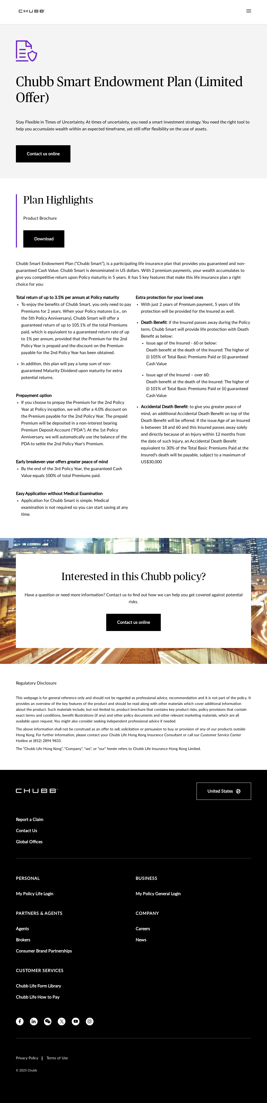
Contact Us (26, 831)
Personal (28, 878)
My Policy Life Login (34, 894)
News (141, 940)
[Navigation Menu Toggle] (248, 11)
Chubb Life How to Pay (37, 997)
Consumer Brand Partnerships (44, 951)
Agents (22, 929)
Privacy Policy (27, 1058)
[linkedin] (34, 1021)
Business (146, 878)
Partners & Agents (39, 913)
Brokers (23, 940)
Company (147, 913)
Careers (143, 929)
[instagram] (90, 1021)
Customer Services (40, 971)
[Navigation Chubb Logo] (32, 12)
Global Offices (29, 842)
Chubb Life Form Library (38, 986)
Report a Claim (29, 820)
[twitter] (61, 1021)
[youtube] (75, 1021)
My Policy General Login (158, 894)
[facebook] (20, 1021)
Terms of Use (57, 1058)
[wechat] (48, 1021)
